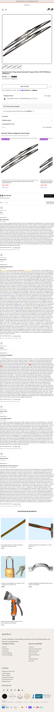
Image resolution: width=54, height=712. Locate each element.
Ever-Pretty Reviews (7, 653)
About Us (4, 647)
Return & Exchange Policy (35, 649)
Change (48, 95)
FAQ (30, 657)
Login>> (7, 187)
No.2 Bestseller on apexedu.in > (10, 78)
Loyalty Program (6, 673)
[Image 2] (9, 67)
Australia (37, 702)
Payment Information (34, 655)
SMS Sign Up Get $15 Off (8, 671)
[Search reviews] (10, 202)
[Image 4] (19, 67)
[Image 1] (4, 67)
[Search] (6, 10)
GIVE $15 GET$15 (6, 675)
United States (10, 702)
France (26, 702)
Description (5, 116)
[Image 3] (14, 67)
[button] (50, 86)
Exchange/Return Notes (8, 124)
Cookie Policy (5, 651)
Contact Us (31, 647)
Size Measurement (33, 659)
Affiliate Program (6, 681)
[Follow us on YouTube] (18, 690)
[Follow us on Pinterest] (15, 690)
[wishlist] (48, 10)
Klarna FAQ (31, 661)
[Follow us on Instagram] (11, 690)
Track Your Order (33, 653)
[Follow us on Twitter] (7, 690)
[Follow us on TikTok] (22, 690)
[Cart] (51, 10)
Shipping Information (34, 651)
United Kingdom (18, 702)
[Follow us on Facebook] (4, 690)
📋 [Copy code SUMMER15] (33, 111)
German (31, 702)
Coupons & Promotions (8, 677)
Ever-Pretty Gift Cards (7, 679)
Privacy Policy (5, 649)
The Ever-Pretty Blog (7, 655)
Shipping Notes (6, 120)
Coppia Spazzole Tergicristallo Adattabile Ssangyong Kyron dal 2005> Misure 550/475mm (18, 182)
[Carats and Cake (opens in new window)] (12, 696)
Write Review (49, 195)
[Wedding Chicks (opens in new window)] (4, 696)
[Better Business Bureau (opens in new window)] (41, 696)
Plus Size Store (44, 702)
